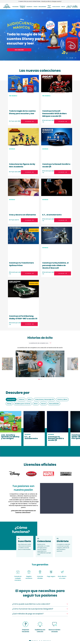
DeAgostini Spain (6, 6)
